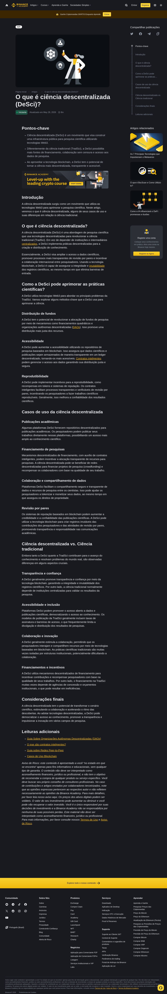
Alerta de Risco (45, 939)
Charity (73, 939)
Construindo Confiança (48, 929)
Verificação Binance (110, 955)
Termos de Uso (89, 819)
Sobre (41, 903)
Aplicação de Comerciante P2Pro (83, 956)
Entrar (134, 5)
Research (74, 936)
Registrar (145, 5)
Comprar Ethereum (141, 952)
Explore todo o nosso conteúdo (83, 883)
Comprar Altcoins (140, 956)
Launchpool (75, 925)
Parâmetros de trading (111, 959)
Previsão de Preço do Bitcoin (145, 930)
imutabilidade (97, 265)
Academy (74, 918)
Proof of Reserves (109, 921)
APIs (104, 951)
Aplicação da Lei (108, 966)
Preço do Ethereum (141, 917)
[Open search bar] (125, 5)
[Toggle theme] (161, 5)
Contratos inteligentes (88, 358)
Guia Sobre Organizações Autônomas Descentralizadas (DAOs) (64, 738)
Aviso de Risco (111, 988)
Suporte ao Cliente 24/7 (111, 934)
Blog (41, 932)
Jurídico (42, 918)
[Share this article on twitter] (131, 33)
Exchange (74, 903)
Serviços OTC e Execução (112, 914)
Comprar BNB (139, 941)
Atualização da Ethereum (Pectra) (147, 920)
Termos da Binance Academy (128, 988)
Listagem (74, 960)
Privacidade (44, 925)
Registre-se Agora (146, 254)
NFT (72, 929)
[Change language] (155, 5)
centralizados (29, 243)
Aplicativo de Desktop (111, 907)
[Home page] (19, 5)
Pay (72, 910)
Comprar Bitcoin (140, 937)
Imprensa (43, 914)
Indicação (106, 910)
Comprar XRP (139, 945)
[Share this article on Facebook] (140, 33)
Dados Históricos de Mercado (114, 918)
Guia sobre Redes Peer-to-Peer (45, 750)
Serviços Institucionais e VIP (82, 963)
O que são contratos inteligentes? (46, 744)
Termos (42, 921)
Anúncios (43, 910)
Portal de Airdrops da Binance (114, 962)
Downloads (106, 903)
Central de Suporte (109, 938)
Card (72, 914)
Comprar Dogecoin (141, 948)
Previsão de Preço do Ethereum (146, 934)
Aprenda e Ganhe (140, 903)
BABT (72, 932)
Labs (72, 967)
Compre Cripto (76, 907)
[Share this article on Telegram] (149, 33)
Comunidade (44, 936)
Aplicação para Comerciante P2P (83, 952)
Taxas (104, 948)
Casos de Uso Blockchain (42, 756)
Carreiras (43, 907)
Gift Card (74, 921)
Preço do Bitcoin (140, 913)
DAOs (76, 327)
